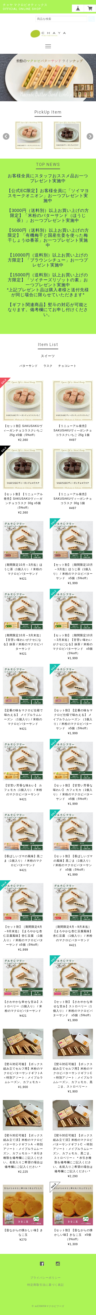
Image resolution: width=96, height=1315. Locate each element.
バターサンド (28, 365)
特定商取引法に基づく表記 (45, 1284)
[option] (29, 135)
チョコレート (67, 365)
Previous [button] (6, 136)
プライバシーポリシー (45, 1277)
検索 (91, 19)
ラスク (48, 365)
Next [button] (89, 136)
